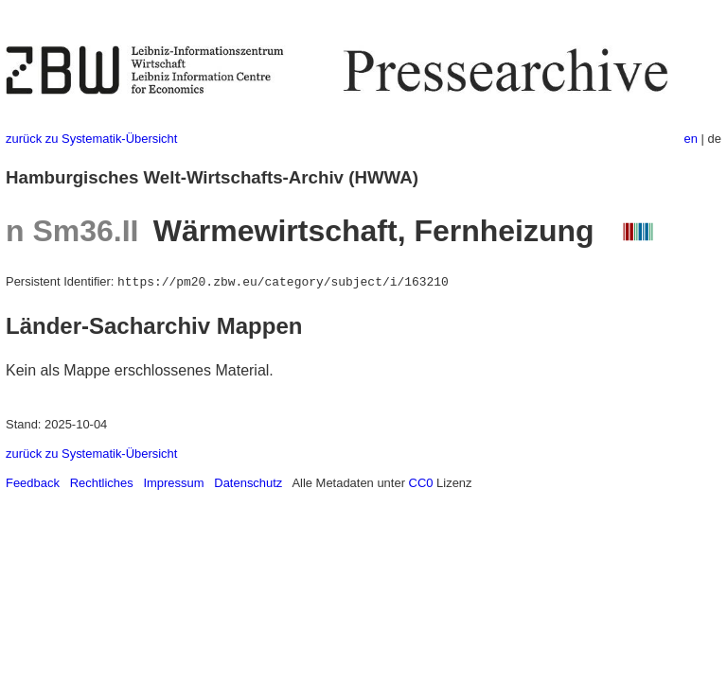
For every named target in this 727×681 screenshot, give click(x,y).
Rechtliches (101, 483)
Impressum (173, 483)
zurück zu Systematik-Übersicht (91, 138)
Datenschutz (248, 483)
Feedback (33, 483)
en (691, 138)
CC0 (421, 483)
